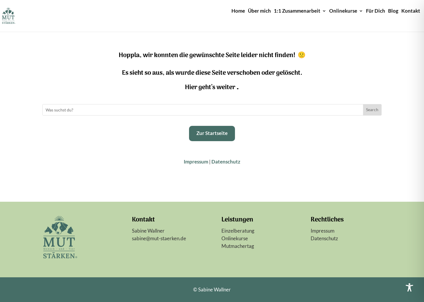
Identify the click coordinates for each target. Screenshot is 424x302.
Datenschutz (225, 161)
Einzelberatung (237, 231)
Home (238, 11)
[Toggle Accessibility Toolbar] (409, 287)
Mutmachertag (237, 246)
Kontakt (410, 11)
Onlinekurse (343, 11)
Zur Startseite (212, 133)
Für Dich (375, 11)
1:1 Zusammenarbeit (297, 11)
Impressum (196, 161)
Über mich (259, 11)
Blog (393, 11)
